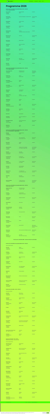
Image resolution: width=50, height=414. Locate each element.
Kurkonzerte (36, 1)
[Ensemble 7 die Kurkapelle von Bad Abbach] (10, 1)
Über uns (40, 1)
